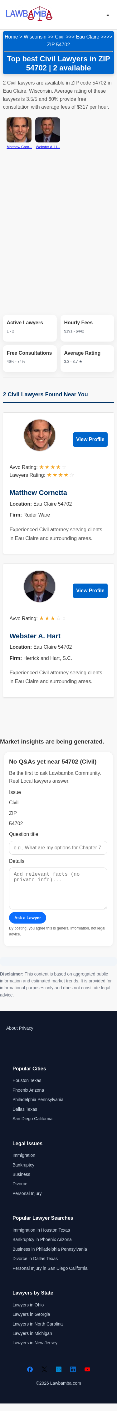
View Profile (90, 439)
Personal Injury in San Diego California (49, 1275)
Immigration (23, 1162)
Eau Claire (88, 36)
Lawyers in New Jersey (34, 1350)
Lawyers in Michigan (32, 1340)
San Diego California (32, 1126)
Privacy (26, 1035)
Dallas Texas (24, 1116)
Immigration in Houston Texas (41, 1237)
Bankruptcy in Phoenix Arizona (42, 1246)
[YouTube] (87, 1377)
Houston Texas (26, 1087)
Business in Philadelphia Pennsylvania (49, 1256)
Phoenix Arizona (28, 1097)
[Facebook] (30, 1377)
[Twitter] (44, 1377)
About (12, 1035)
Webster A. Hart (35, 636)
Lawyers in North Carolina (37, 1331)
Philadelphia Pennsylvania (37, 1107)
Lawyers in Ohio (28, 1312)
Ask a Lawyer (27, 925)
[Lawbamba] (29, 20)
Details (16, 861)
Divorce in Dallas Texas (35, 1266)
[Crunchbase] (58, 1377)
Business (21, 1181)
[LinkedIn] (73, 1377)
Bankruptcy (23, 1172)
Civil (59, 36)
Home (11, 36)
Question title (23, 834)
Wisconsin (35, 36)
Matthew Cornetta (38, 493)
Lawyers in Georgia (31, 1321)
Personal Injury (26, 1200)
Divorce (19, 1191)
